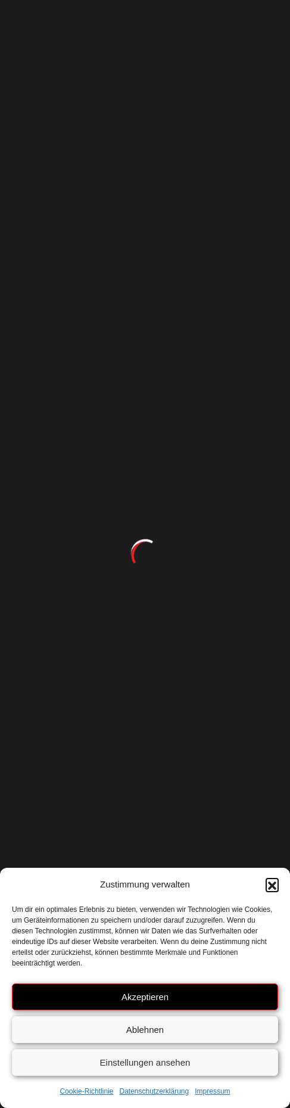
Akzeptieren (145, 997)
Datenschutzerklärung (154, 1091)
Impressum (212, 1091)
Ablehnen (145, 1030)
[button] (272, 884)
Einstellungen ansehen (145, 1062)
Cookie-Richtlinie (86, 1091)
